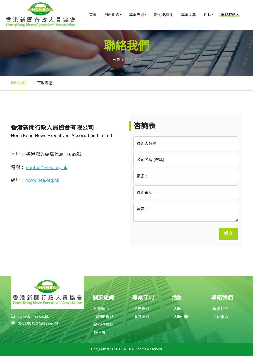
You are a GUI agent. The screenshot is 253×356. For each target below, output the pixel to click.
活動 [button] (207, 15)
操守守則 (141, 309)
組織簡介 (102, 309)
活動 (177, 309)
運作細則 (141, 317)
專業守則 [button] (136, 15)
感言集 (100, 333)
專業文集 (188, 15)
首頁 (93, 15)
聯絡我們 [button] (228, 15)
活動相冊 (181, 317)
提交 (228, 233)
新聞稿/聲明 (163, 15)
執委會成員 (104, 325)
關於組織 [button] (111, 15)
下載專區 (45, 83)
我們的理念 (104, 317)
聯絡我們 (19, 83)
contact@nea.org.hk (33, 316)
